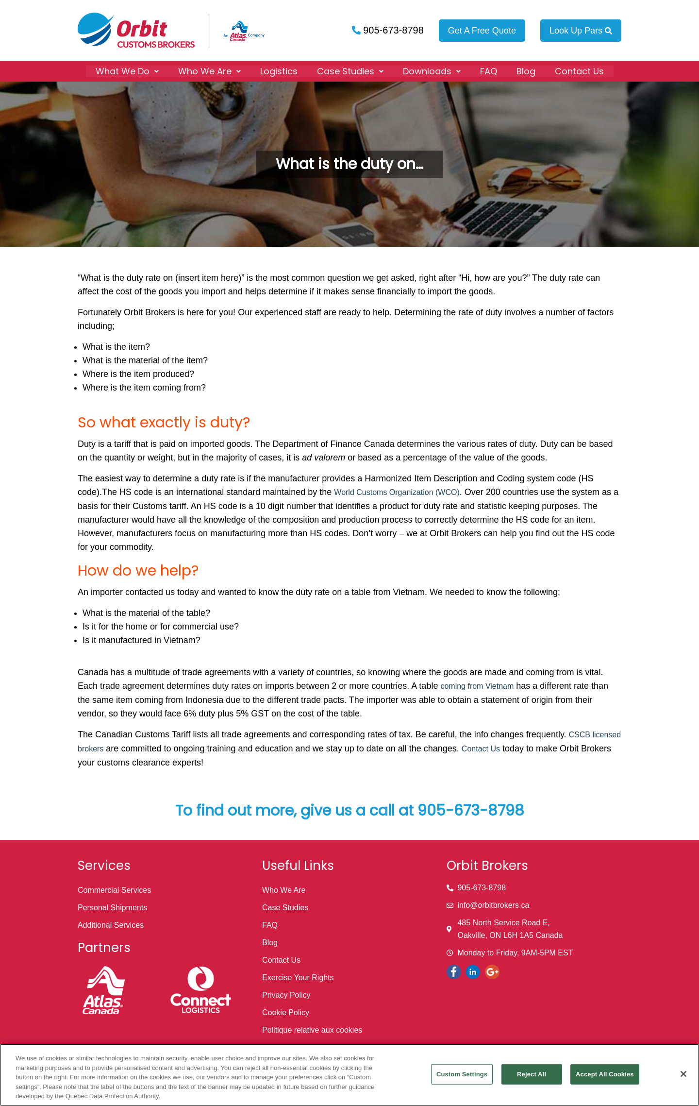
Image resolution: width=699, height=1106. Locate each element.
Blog (525, 71)
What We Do (127, 71)
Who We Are (209, 71)
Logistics (279, 71)
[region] (349, 1075)
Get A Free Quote (482, 30)
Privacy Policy (286, 995)
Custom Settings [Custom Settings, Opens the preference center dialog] (461, 1074)
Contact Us (579, 71)
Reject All (531, 1074)
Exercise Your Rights (298, 977)
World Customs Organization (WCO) (396, 492)
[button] (127, 71)
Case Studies (350, 71)
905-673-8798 (392, 30)
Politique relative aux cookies (312, 1030)
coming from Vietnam (477, 686)
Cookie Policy (285, 1012)
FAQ (488, 71)
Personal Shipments (112, 907)
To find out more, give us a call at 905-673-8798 (349, 810)
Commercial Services (114, 890)
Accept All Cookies (605, 1074)
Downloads (432, 71)
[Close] (683, 1074)
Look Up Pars (580, 30)
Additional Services (111, 925)
